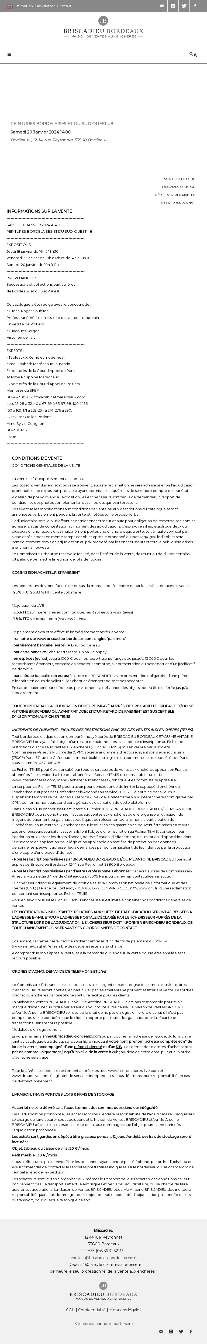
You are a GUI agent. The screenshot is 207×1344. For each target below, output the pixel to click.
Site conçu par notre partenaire (103, 1323)
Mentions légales (125, 1310)
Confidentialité (92, 1310)
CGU (70, 1310)
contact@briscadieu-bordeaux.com (103, 1257)
